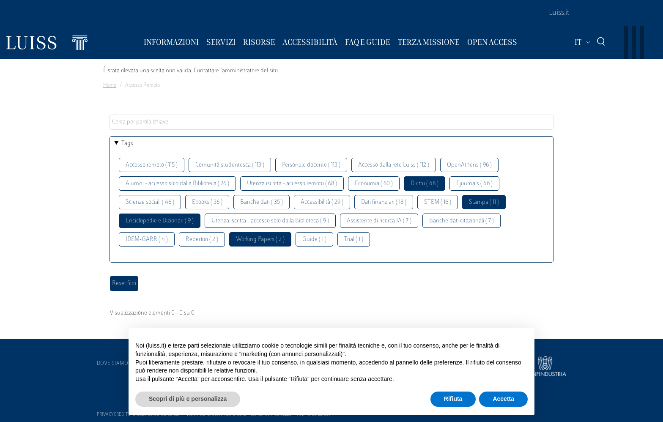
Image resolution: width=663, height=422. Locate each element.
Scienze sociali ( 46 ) (150, 202)
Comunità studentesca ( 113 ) (229, 165)
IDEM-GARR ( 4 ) (147, 239)
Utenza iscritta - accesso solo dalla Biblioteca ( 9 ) (270, 221)
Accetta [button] (503, 398)
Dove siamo (112, 363)
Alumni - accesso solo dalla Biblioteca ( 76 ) (177, 184)
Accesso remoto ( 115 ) (152, 165)
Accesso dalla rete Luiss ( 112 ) (393, 165)
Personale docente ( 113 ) (311, 165)
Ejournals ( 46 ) (474, 184)
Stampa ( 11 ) (484, 202)
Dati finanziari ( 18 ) (383, 202)
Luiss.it (559, 13)
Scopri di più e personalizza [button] (188, 398)
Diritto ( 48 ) (424, 184)
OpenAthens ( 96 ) (469, 165)
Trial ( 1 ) (353, 239)
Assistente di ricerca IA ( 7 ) (379, 221)
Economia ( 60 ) (374, 184)
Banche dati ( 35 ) (261, 202)
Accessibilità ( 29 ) (322, 202)
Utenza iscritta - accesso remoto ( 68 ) (292, 184)
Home (109, 85)
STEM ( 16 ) (437, 202)
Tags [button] (127, 143)
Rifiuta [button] (453, 398)
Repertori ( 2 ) (202, 239)
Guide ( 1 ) (314, 239)
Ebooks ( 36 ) (207, 202)
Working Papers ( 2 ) (260, 239)
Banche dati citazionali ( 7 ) (461, 221)
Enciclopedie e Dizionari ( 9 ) (160, 221)
